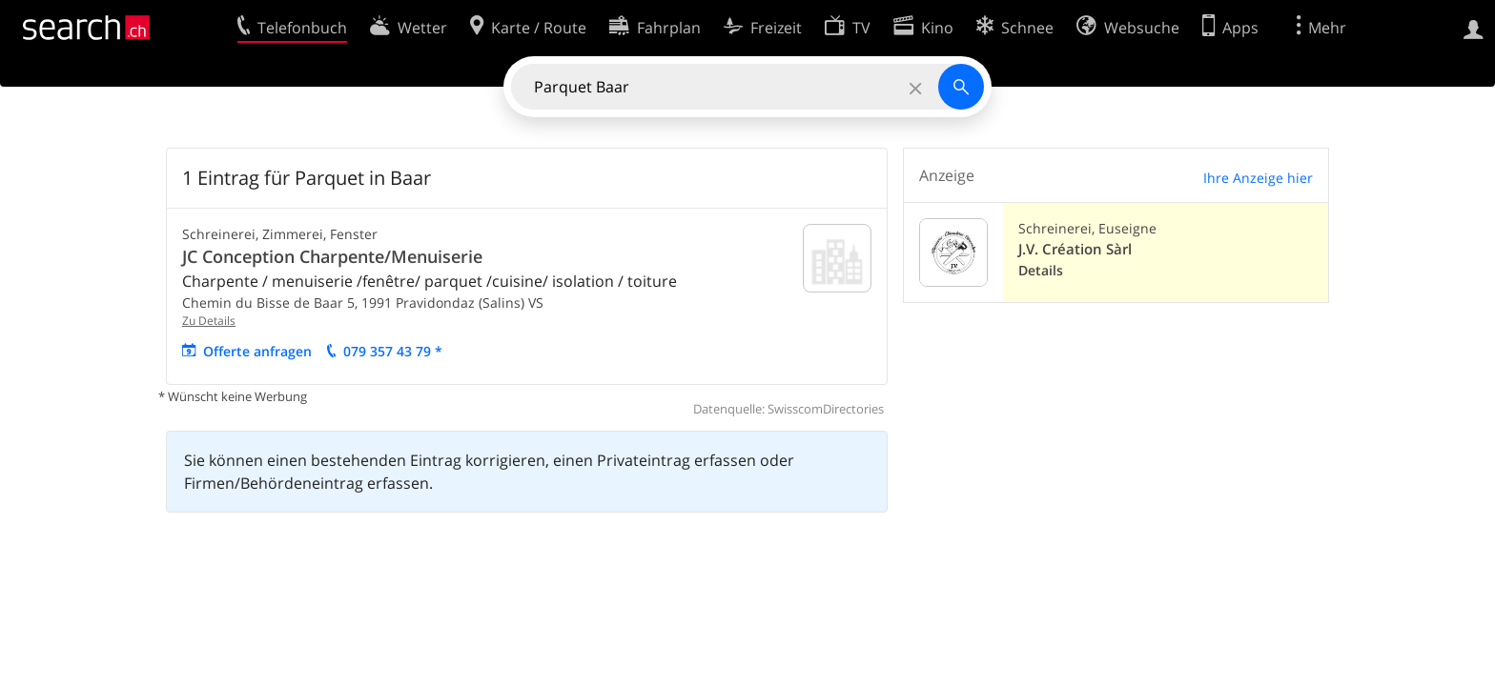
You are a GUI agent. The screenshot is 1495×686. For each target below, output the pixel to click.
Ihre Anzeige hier (1258, 178)
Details (1040, 270)
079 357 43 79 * (392, 351)
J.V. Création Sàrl (1075, 249)
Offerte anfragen (257, 351)
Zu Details (209, 321)
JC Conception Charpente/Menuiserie (332, 256)
